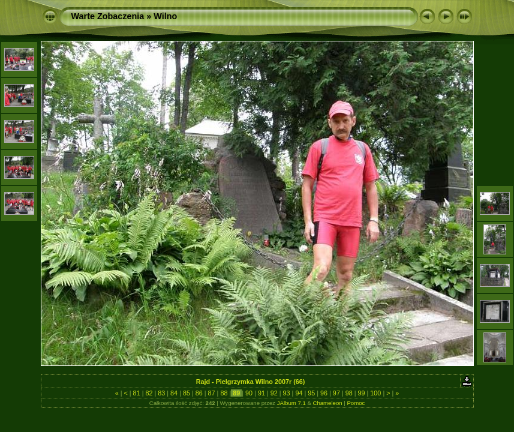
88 (223, 393)
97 (336, 393)
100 (375, 393)
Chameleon (327, 403)
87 (211, 393)
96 (323, 393)
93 (286, 393)
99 (361, 393)
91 (261, 393)
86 (199, 393)
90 (249, 393)
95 (311, 393)
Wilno (165, 16)
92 (274, 393)
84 (174, 393)
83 (161, 393)
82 (148, 393)
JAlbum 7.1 (291, 403)
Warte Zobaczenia (108, 16)
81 (136, 393)
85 (186, 393)
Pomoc (356, 403)
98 (349, 393)
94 (298, 393)
